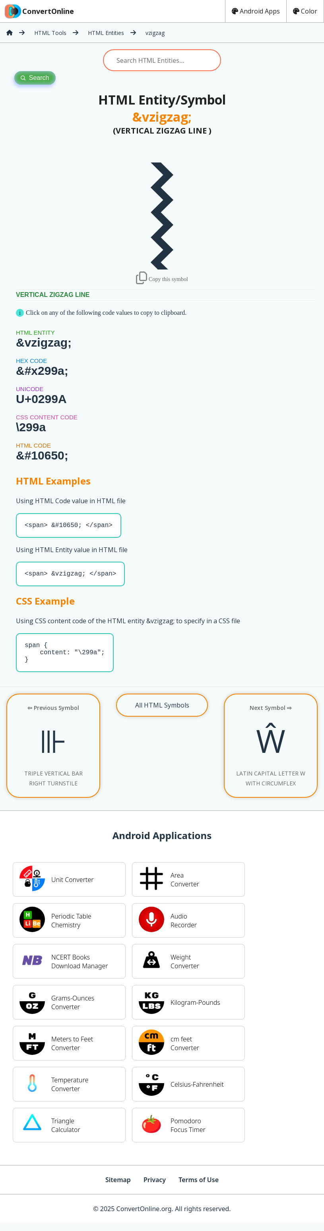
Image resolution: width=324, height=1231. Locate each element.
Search (35, 77)
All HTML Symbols (162, 713)
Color (305, 11)
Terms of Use (198, 1187)
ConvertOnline (38, 11)
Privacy (155, 1187)
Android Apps (256, 11)
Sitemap (118, 1187)
